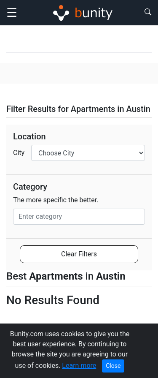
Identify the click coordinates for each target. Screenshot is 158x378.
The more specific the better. (56, 200)
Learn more (79, 366)
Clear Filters (79, 254)
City (18, 153)
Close (113, 365)
